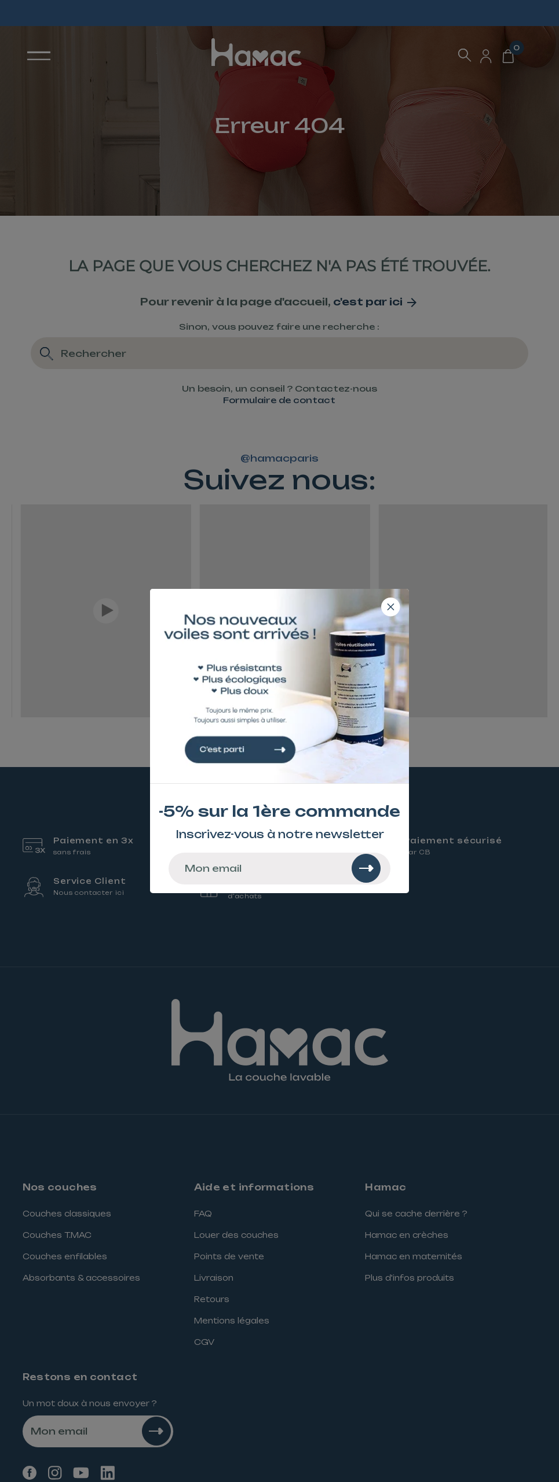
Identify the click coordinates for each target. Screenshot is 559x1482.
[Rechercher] (366, 868)
